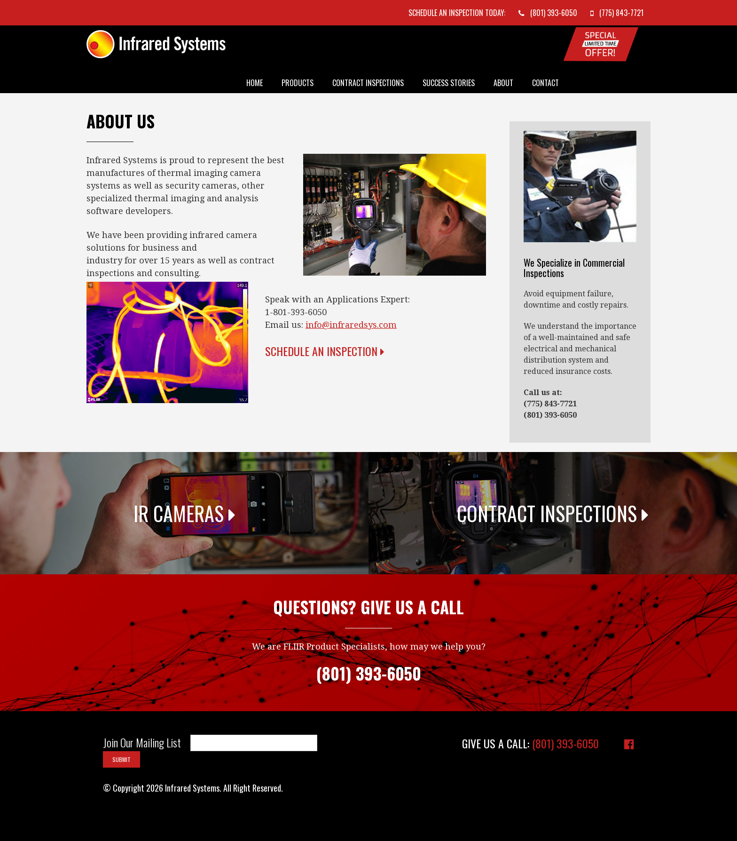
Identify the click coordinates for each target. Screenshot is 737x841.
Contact (545, 82)
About (503, 82)
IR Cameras (184, 513)
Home (254, 82)
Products (298, 82)
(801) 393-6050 (565, 743)
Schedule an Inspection (324, 350)
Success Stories (449, 82)
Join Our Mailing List (142, 743)
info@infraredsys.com (351, 325)
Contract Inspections (368, 82)
